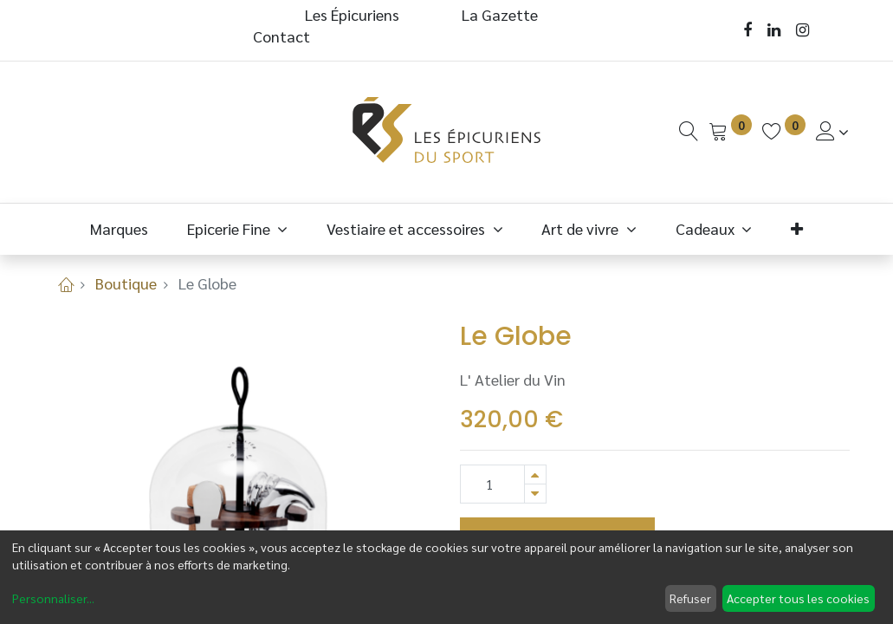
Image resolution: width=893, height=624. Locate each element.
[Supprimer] (535, 493)
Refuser (690, 598)
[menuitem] (119, 228)
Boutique (126, 283)
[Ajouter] (535, 474)
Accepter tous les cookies (798, 598)
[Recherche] (688, 131)
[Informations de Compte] (833, 131)
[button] (797, 228)
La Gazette (501, 14)
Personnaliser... (53, 598)
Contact (281, 36)
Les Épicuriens (352, 14)
